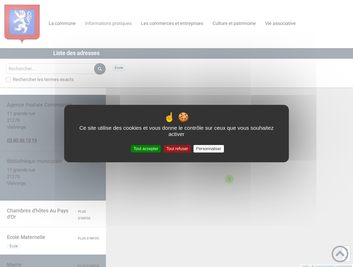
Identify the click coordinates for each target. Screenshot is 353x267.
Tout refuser (177, 149)
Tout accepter (145, 149)
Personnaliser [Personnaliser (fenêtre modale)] (208, 149)
